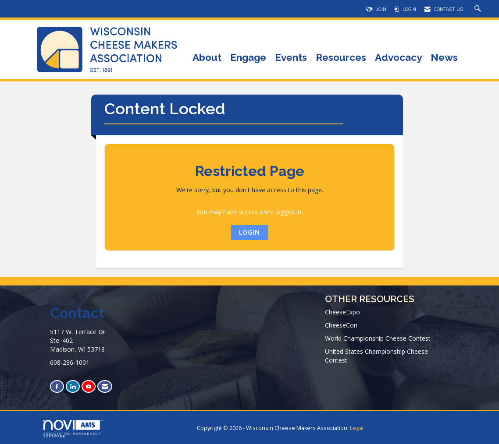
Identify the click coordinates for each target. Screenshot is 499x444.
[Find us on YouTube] (89, 386)
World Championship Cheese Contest (378, 338)
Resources (341, 58)
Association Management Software (72, 429)
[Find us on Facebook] (57, 386)
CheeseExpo (342, 312)
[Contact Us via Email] (104, 386)
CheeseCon (341, 325)
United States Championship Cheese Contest (376, 355)
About (206, 58)
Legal (357, 428)
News (444, 58)
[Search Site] (478, 9)
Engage (248, 58)
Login (249, 232)
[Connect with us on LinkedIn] (73, 386)
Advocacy (398, 58)
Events (291, 58)
